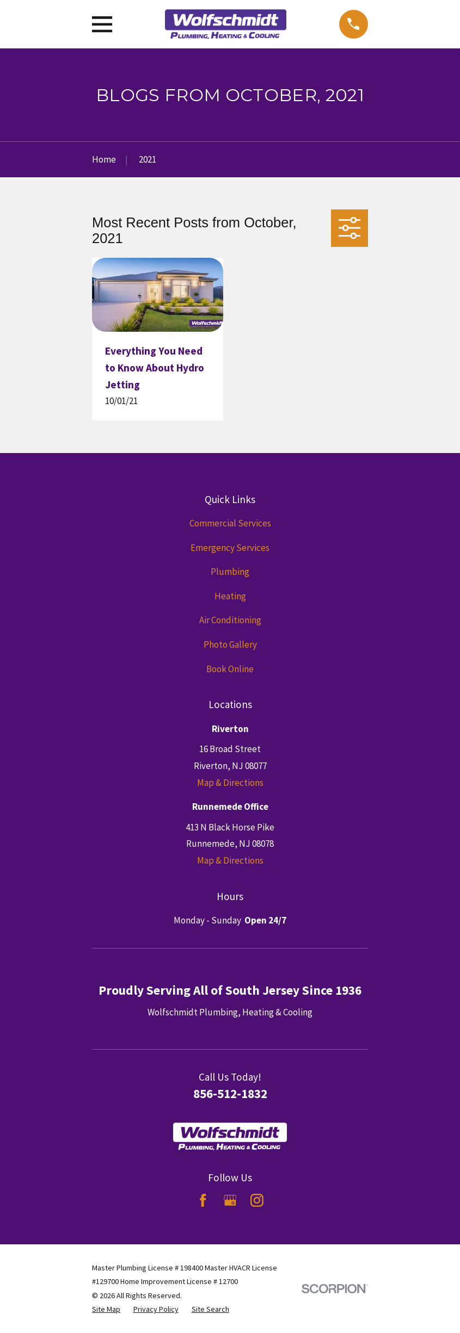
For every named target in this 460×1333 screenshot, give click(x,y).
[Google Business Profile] (230, 1200)
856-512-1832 (230, 1093)
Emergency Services (230, 548)
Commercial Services (230, 523)
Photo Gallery (230, 644)
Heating (230, 596)
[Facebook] (203, 1200)
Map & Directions (230, 783)
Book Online (230, 669)
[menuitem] (106, 1310)
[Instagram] (256, 1200)
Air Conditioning (230, 620)
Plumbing (230, 572)
